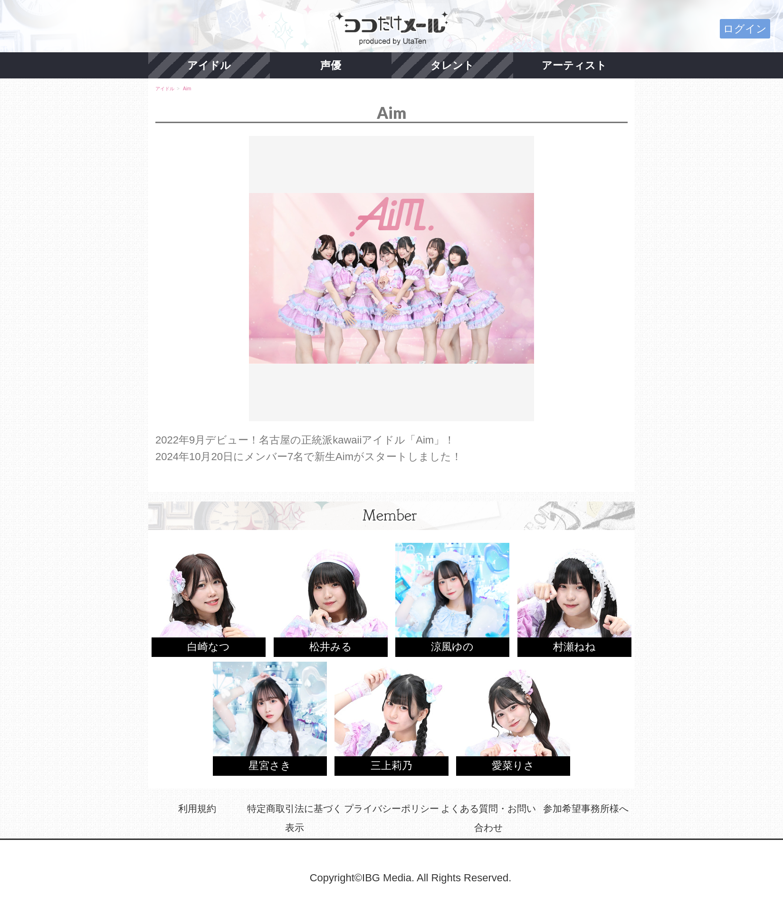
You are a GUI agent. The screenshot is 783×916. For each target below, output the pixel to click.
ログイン (745, 29)
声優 (330, 65)
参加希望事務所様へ (586, 808)
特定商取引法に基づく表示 (294, 818)
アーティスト (574, 65)
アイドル (209, 65)
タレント (452, 65)
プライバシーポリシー (391, 808)
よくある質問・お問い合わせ (488, 818)
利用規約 (197, 808)
